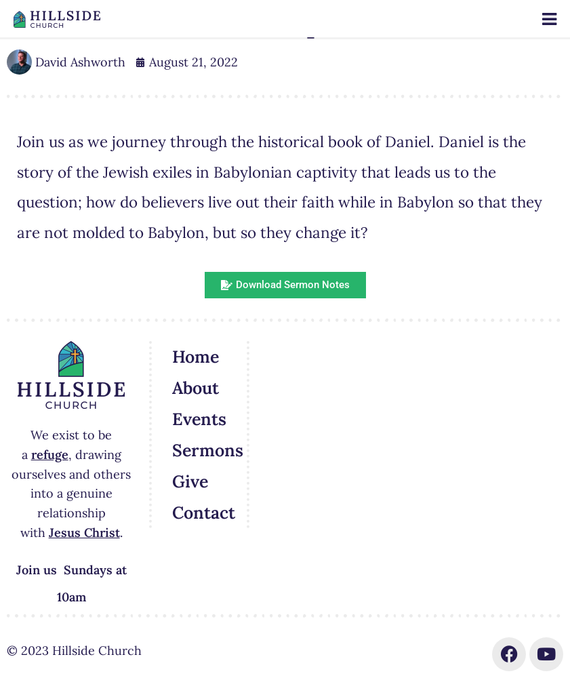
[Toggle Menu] (549, 19)
